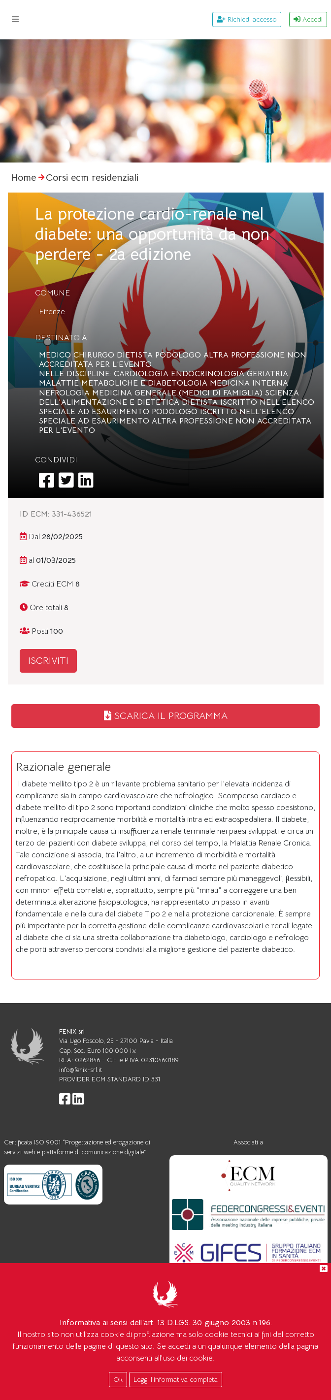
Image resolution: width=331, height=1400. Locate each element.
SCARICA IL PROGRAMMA (166, 716)
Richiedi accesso (247, 19)
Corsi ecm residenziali (92, 177)
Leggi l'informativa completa (175, 1379)
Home (23, 177)
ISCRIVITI (48, 660)
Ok (118, 1379)
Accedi (308, 19)
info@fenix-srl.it (80, 1070)
